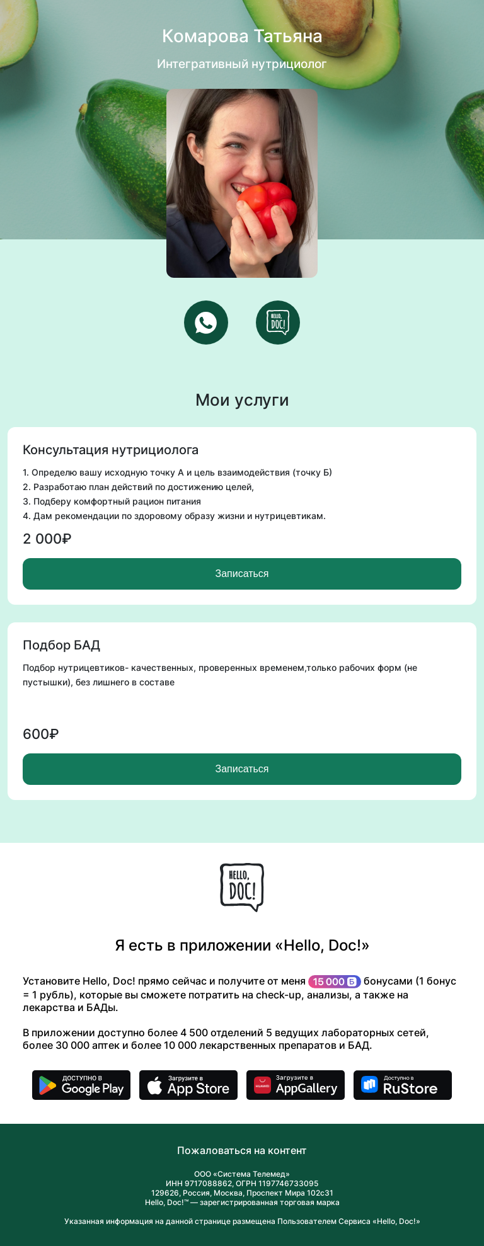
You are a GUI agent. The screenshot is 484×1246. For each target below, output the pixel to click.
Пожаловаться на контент (242, 1150)
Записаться (241, 573)
